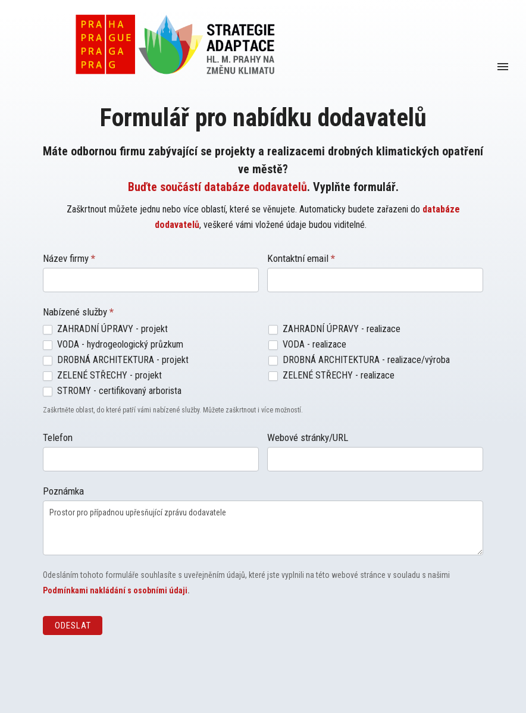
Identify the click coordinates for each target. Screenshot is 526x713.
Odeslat (73, 625)
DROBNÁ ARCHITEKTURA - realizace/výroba (359, 359)
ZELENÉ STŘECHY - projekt (102, 375)
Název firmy (69, 258)
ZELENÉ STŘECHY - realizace (331, 375)
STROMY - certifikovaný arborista (112, 390)
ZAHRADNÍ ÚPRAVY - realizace (334, 328)
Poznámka (63, 491)
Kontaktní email (301, 258)
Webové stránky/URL (307, 437)
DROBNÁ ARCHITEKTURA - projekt (116, 359)
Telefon (58, 437)
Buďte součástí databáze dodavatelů (217, 187)
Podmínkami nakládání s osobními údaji (115, 590)
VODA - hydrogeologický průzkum (113, 344)
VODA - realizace (307, 344)
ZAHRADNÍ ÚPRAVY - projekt (105, 328)
